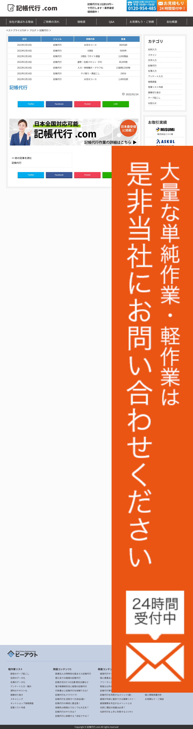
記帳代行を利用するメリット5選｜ (116, 694)
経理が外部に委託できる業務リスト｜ (118, 698)
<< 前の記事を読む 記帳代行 (22, 160)
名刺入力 (152, 49)
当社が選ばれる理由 (21, 22)
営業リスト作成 (155, 86)
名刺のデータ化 (17, 677)
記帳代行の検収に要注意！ (68, 703)
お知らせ (152, 103)
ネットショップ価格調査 (22, 703)
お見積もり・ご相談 (154, 698)
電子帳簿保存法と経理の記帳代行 (71, 686)
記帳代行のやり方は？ (65, 711)
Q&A (111, 22)
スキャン (152, 54)
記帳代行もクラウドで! (66, 694)
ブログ (32, 30)
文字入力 (152, 60)
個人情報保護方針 (153, 694)
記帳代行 (43, 30)
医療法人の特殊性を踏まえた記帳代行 (73, 673)
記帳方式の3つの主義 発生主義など (72, 682)
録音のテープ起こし (19, 673)
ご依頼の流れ (51, 22)
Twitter (31, 103)
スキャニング (16, 698)
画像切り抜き (154, 92)
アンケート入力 (155, 76)
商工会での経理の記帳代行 (68, 677)
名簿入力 (152, 70)
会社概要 (171, 22)
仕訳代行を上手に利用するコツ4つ (116, 711)
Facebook (59, 103)
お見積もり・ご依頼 (142, 22)
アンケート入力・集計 (20, 686)
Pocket (87, 103)
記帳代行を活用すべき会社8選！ (70, 698)
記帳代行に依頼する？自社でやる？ (72, 715)
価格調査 (152, 81)
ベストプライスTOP (16, 30)
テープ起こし (154, 97)
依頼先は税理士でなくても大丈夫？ (72, 707)
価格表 (81, 22)
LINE (116, 103)
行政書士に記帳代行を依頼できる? (71, 690)
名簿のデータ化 (17, 682)
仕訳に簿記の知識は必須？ (112, 707)
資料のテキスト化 (18, 690)
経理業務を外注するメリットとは (116, 703)
